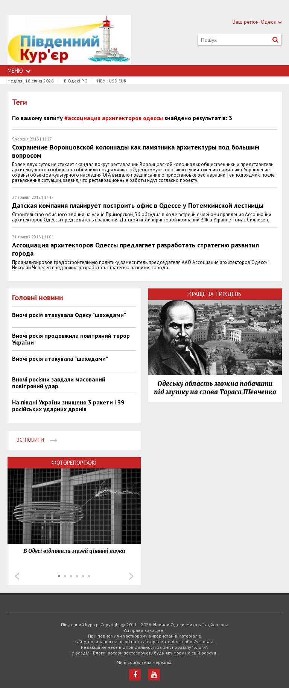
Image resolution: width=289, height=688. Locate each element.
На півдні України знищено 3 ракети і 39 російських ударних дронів (68, 405)
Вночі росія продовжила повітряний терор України (71, 339)
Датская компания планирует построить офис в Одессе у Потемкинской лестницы (137, 205)
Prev (17, 576)
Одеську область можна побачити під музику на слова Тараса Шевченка (215, 388)
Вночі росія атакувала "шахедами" (60, 358)
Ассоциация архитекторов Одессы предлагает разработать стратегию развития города (135, 249)
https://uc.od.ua (69, 40)
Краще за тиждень (215, 293)
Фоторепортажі (74, 462)
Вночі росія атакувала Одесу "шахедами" (69, 315)
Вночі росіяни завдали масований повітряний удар (58, 382)
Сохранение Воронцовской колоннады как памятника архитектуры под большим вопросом (135, 151)
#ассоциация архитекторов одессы (113, 118)
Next (131, 576)
